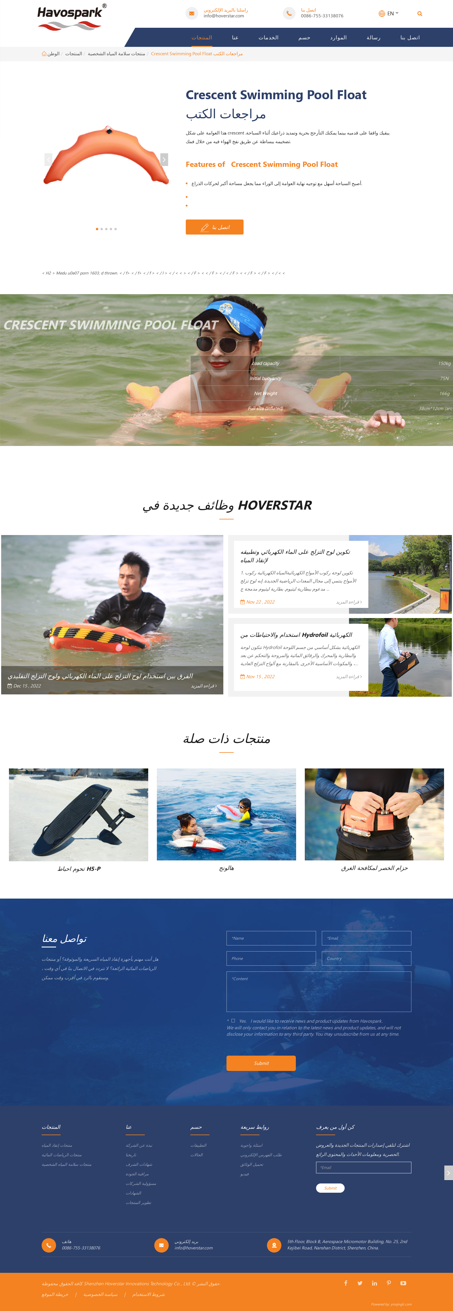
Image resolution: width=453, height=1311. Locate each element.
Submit (261, 1063)
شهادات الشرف (139, 1164)
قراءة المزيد (204, 686)
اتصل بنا (410, 37)
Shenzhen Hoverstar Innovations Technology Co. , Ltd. (137, 1283)
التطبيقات (198, 1145)
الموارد (338, 37)
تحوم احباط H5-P (78, 868)
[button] (97, 229)
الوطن (53, 53)
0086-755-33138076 (322, 15)
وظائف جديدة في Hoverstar (226, 504)
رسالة (374, 37)
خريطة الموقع (55, 1294)
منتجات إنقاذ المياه (57, 1145)
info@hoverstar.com (224, 15)
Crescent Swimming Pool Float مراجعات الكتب (197, 53)
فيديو (244, 1174)
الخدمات (269, 37)
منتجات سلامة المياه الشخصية (116, 53)
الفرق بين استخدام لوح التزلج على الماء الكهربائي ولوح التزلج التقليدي (100, 675)
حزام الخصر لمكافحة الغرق (374, 867)
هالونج (226, 867)
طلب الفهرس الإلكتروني (261, 1154)
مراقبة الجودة (137, 1174)
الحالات (196, 1154)
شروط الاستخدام (148, 1294)
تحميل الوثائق (251, 1164)
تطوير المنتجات (138, 1202)
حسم (304, 37)
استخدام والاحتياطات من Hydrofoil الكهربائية (296, 634)
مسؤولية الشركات (141, 1183)
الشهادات (133, 1193)
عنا (235, 37)
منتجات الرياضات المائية (61, 1154)
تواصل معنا (64, 938)
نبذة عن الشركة (139, 1145)
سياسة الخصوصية (100, 1294)
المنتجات (202, 37)
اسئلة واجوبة (251, 1145)
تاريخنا (131, 1154)
